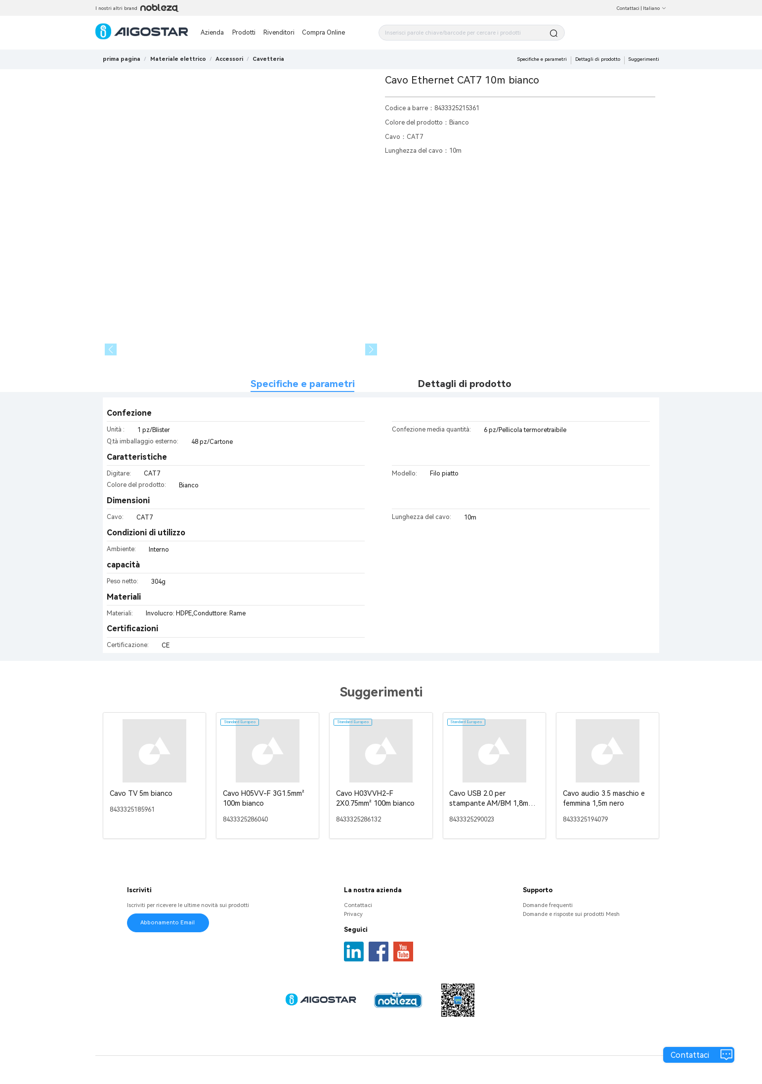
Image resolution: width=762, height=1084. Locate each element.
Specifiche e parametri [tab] (303, 384)
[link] (178, 59)
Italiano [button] (655, 8)
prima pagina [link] (121, 59)
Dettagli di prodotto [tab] (464, 384)
